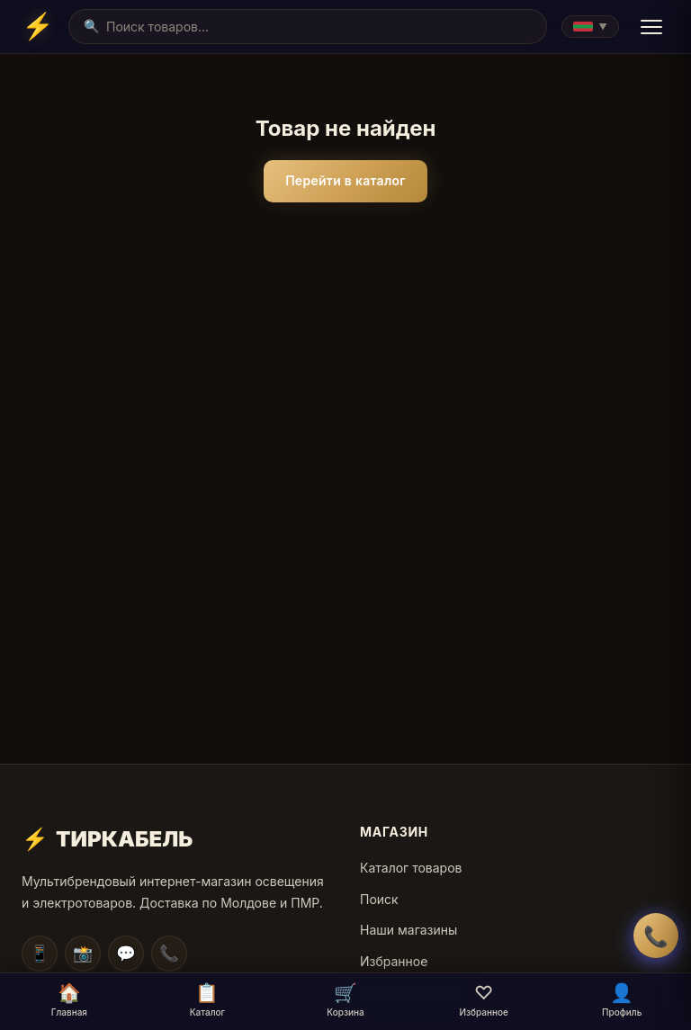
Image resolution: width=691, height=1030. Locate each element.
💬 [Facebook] (126, 953)
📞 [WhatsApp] (169, 953)
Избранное (393, 961)
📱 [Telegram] (39, 953)
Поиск (379, 899)
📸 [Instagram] (83, 953)
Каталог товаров (411, 867)
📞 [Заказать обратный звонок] (656, 936)
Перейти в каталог (345, 180)
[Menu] (651, 27)
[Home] (38, 26)
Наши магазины (408, 929)
